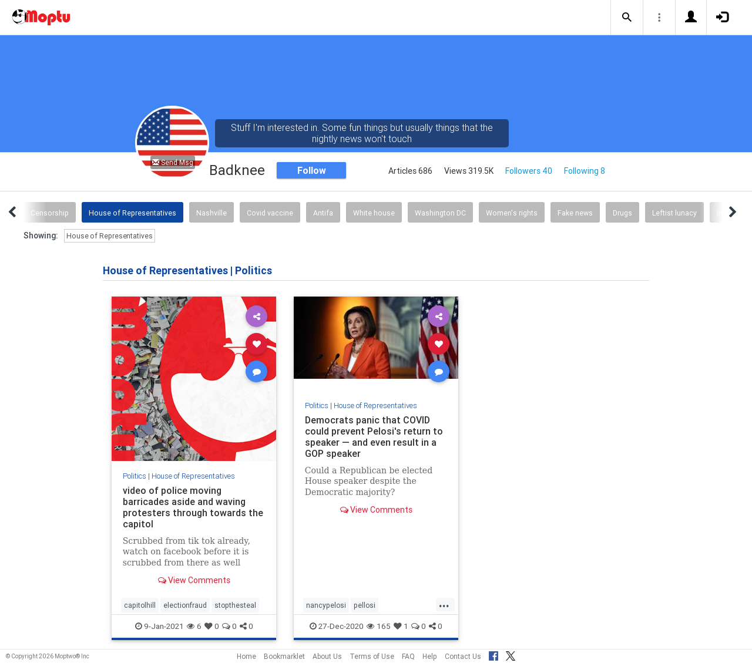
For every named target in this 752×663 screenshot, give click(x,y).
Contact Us (463, 656)
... (444, 604)
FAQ (408, 656)
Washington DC (440, 212)
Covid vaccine (270, 212)
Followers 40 (528, 171)
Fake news (575, 212)
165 (379, 626)
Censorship (50, 212)
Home (246, 656)
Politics (134, 476)
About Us (327, 656)
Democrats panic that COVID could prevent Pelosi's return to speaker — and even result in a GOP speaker (374, 436)
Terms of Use (372, 656)
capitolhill (140, 605)
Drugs (622, 212)
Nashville (211, 212)
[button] (626, 17)
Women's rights (512, 212)
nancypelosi (326, 605)
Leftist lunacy (674, 212)
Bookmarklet (284, 656)
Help (429, 656)
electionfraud (185, 605)
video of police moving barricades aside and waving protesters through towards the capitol (193, 507)
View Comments (194, 580)
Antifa (323, 212)
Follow (311, 170)
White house (374, 212)
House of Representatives (132, 212)
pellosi (364, 605)
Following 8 (584, 171)
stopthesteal (235, 605)
